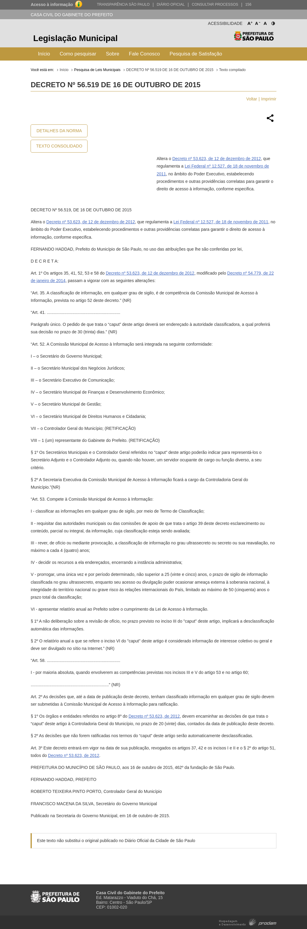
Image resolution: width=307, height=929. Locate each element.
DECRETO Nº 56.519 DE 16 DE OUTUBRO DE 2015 (169, 70)
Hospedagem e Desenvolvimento (247, 922)
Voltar (251, 99)
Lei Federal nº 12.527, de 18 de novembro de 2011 (220, 221)
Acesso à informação (52, 4)
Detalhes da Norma (59, 130)
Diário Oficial (171, 4)
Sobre (112, 54)
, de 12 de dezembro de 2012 (233, 158)
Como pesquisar (78, 54)
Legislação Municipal (75, 38)
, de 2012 (171, 716)
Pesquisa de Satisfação (195, 54)
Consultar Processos (215, 4)
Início (44, 54)
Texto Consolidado (59, 146)
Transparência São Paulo (123, 4)
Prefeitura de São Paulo (254, 39)
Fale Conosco (144, 54)
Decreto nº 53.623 (189, 158)
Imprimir (268, 99)
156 (248, 4)
